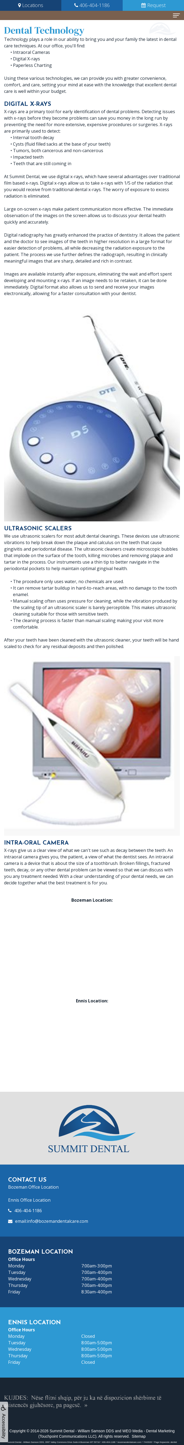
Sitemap (139, 1436)
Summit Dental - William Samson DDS (81, 1431)
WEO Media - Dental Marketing (148, 1431)
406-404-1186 (28, 1211)
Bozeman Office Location (33, 1187)
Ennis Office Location (29, 1200)
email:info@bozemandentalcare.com (51, 1221)
